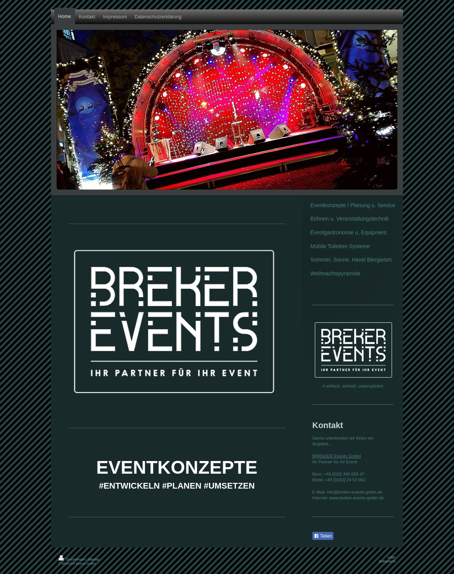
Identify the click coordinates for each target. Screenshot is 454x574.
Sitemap (94, 559)
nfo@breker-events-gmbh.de (355, 492)
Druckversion (72, 559)
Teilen (323, 536)
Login (392, 557)
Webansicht (387, 561)
